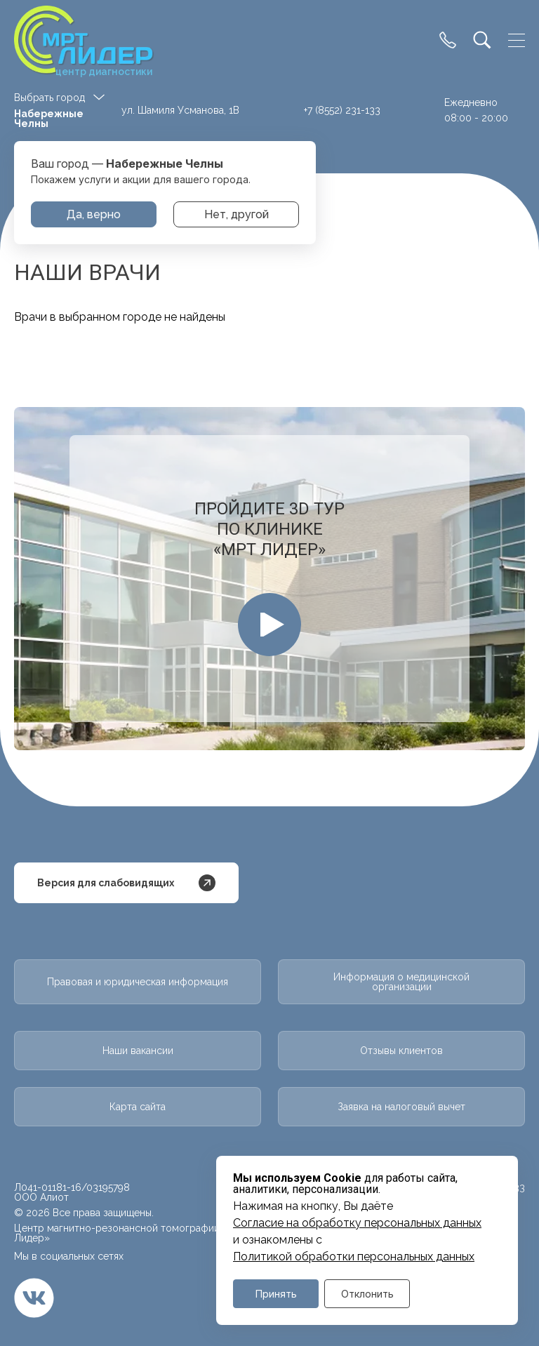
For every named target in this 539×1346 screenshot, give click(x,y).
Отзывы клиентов (401, 1050)
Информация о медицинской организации (401, 981)
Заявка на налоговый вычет (401, 1106)
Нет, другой (236, 214)
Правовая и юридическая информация (137, 981)
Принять (276, 1294)
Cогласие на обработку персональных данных (357, 1223)
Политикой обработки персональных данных (353, 1256)
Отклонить (367, 1294)
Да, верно (94, 214)
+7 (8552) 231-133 (342, 110)
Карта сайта (137, 1106)
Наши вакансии (137, 1050)
